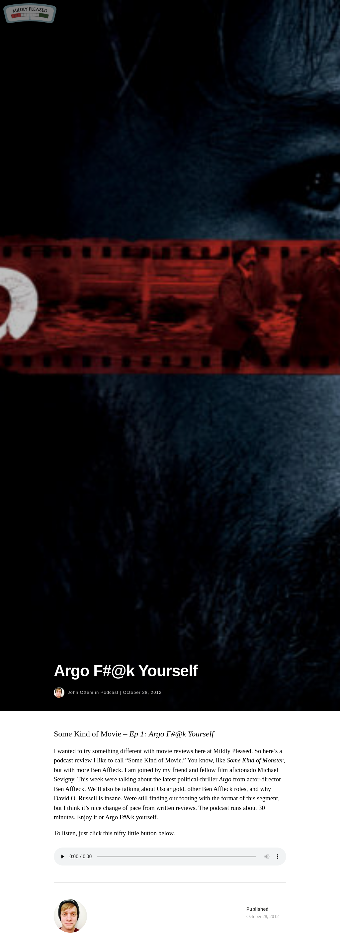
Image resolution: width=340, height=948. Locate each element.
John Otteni (81, 692)
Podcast (110, 692)
